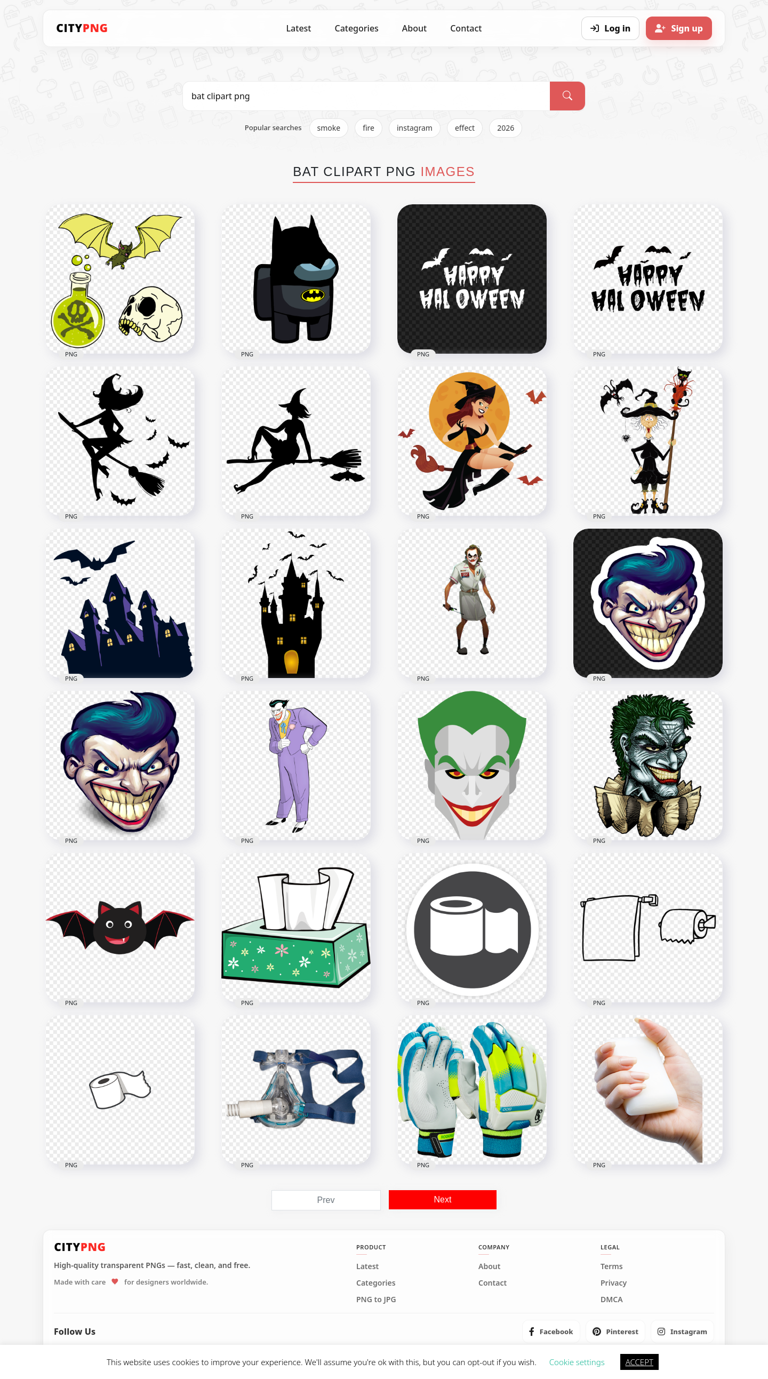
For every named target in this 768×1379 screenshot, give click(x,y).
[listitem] (551, 1331)
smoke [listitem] (329, 128)
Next (443, 1199)
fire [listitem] (368, 128)
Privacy (614, 1283)
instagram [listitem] (415, 128)
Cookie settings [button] (577, 1362)
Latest (298, 28)
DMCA (612, 1299)
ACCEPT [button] (639, 1362)
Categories (356, 28)
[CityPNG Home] (82, 28)
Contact (466, 28)
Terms (612, 1266)
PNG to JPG (376, 1299)
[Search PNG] (366, 96)
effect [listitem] (465, 128)
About (414, 28)
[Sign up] (679, 28)
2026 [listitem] (505, 128)
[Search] (567, 96)
